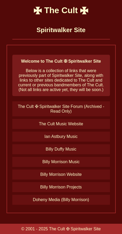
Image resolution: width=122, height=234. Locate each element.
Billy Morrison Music (60, 162)
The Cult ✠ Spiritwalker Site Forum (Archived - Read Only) (61, 108)
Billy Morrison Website (61, 174)
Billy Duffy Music (61, 149)
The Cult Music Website (61, 124)
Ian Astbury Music (60, 136)
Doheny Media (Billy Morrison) (61, 199)
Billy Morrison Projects (61, 187)
